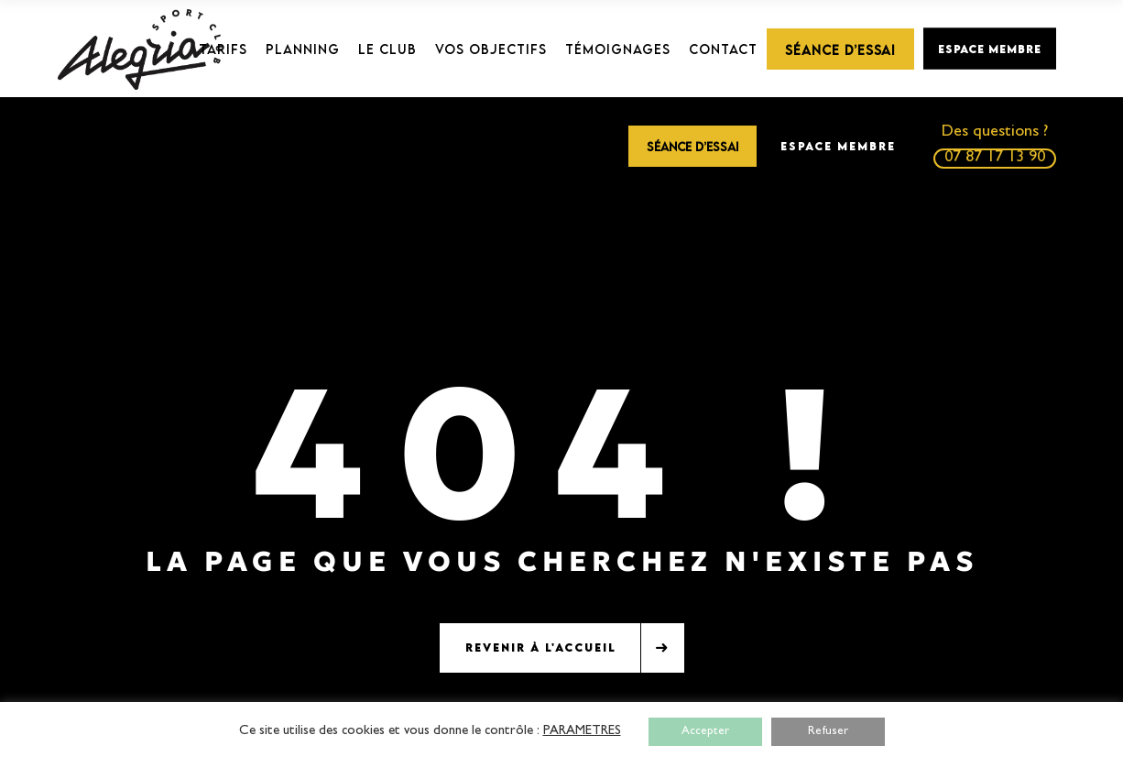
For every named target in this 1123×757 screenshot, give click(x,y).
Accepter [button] (705, 732)
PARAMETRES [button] (582, 732)
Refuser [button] (828, 732)
